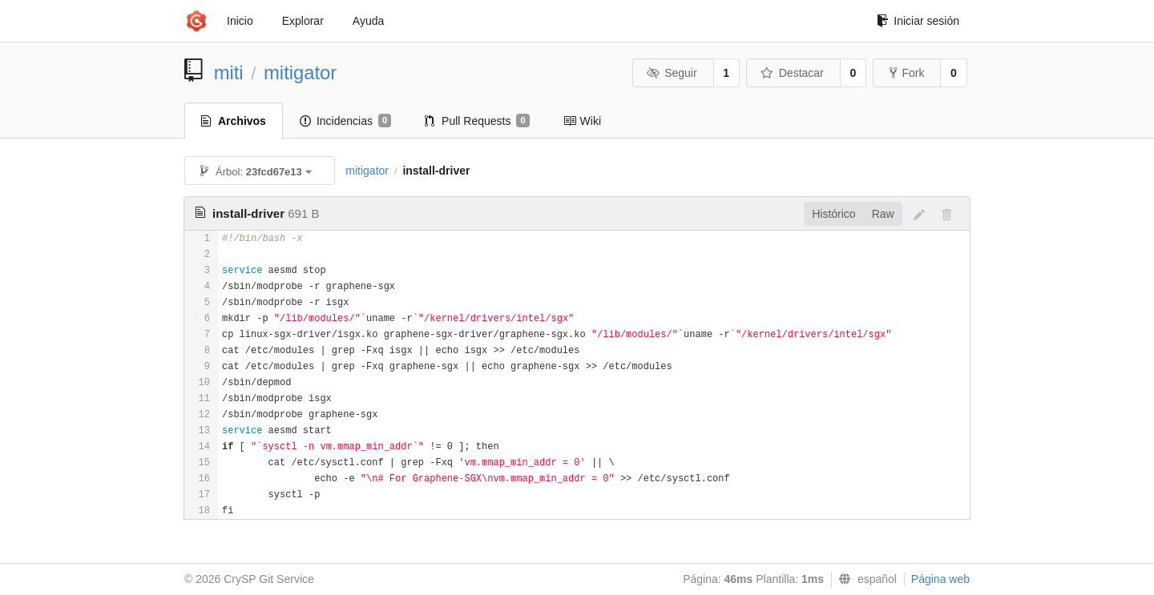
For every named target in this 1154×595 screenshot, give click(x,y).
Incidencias (345, 121)
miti (229, 72)
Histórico (833, 213)
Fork (907, 72)
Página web (940, 579)
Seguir (672, 72)
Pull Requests (477, 121)
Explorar (303, 20)
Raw (883, 213)
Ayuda (368, 20)
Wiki (582, 121)
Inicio (240, 20)
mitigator (300, 72)
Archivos (233, 121)
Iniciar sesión (918, 20)
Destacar (792, 72)
